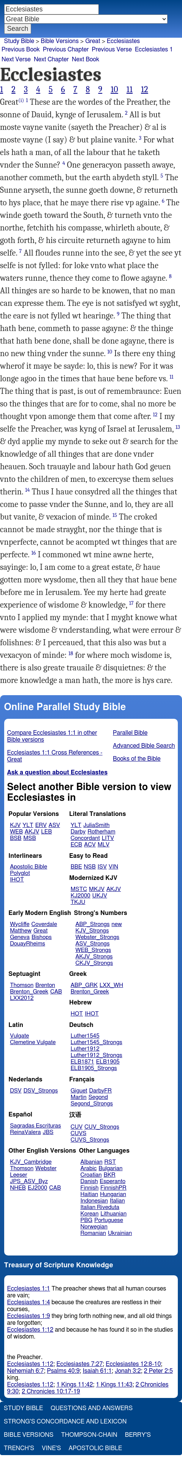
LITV (108, 838)
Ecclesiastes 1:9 (28, 1316)
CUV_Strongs (101, 1127)
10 (114, 89)
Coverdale (44, 924)
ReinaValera (25, 1132)
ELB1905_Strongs (94, 1068)
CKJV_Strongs (94, 963)
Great (92, 41)
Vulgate (19, 1036)
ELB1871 (82, 1062)
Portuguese (108, 1220)
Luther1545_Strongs (96, 1042)
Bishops (42, 937)
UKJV (99, 896)
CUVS (79, 1133)
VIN (113, 867)
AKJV (32, 832)
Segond (98, 1097)
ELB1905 (108, 1062)
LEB (46, 832)
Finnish (90, 1188)
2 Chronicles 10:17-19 (51, 1391)
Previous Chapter (66, 49)
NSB (90, 867)
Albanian (92, 1162)
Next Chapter (51, 59)
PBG (87, 1220)
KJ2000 (80, 896)
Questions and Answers (92, 1408)
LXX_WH (111, 985)
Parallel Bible (130, 733)
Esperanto (113, 1181)
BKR (110, 1175)
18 (70, 653)
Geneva (20, 937)
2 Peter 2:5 (158, 1371)
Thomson (21, 985)
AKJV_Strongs (93, 957)
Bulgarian (110, 1168)
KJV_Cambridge (31, 1162)
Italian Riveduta (100, 1207)
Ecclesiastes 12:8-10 (133, 1364)
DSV (16, 1091)
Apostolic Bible (95, 1448)
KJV (15, 825)
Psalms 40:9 (63, 1371)
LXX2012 (21, 998)
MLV (103, 845)
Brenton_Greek (29, 992)
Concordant (85, 838)
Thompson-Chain (89, 1435)
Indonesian (94, 1201)
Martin (79, 1097)
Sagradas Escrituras (35, 1126)
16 (33, 553)
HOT (77, 1014)
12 (144, 89)
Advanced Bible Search (144, 746)
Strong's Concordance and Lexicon (65, 1422)
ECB (76, 845)
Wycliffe (19, 924)
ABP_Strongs (92, 924)
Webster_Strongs (97, 937)
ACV (90, 845)
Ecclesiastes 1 (154, 49)
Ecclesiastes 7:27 (79, 1364)
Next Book (85, 59)
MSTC (79, 889)
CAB (56, 992)
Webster (46, 1168)
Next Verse (16, 59)
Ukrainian (120, 1233)
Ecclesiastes (123, 41)
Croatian (91, 1175)
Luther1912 (85, 1049)
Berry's (138, 1435)
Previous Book (21, 49)
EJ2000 (37, 1188)
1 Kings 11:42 (74, 1385)
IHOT (17, 880)
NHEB (18, 1188)
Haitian (89, 1194)
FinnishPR (113, 1188)
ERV (41, 825)
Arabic (89, 1168)
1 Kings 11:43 (114, 1385)
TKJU (78, 902)
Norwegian (94, 1227)
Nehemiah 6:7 (25, 1371)
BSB (15, 838)
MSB (29, 838)
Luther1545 (85, 1036)
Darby (78, 832)
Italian (117, 1201)
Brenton (45, 985)
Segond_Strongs (92, 1104)
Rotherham (101, 832)
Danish (89, 1181)
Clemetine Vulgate (32, 1042)
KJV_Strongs (92, 931)
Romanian (93, 1233)
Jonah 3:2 (128, 1371)
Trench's (19, 1448)
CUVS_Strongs (90, 1140)
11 (130, 89)
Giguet (79, 1091)
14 (27, 490)
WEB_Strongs (93, 950)
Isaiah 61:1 (97, 1371)
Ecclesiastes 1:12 (30, 1330)
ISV (102, 867)
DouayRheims (27, 944)
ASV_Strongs (92, 944)
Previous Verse (112, 49)
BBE (76, 867)
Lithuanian (113, 1214)
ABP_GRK (84, 985)
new (117, 924)
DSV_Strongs (41, 1091)
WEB (16, 832)
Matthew (21, 931)
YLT (27, 825)
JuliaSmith (96, 825)
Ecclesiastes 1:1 (28, 1289)
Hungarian (113, 1194)
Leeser (18, 1175)
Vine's (51, 1448)
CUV (77, 1127)
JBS (48, 1132)
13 (178, 427)
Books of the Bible (137, 759)
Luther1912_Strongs (96, 1055)
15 (114, 515)
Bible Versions (60, 41)
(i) (21, 100)
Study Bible (19, 41)
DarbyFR (100, 1091)
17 (131, 603)
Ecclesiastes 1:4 (28, 1302)
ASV (54, 825)
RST (110, 1162)
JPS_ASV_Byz (29, 1181)
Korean (90, 1214)
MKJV (96, 889)
